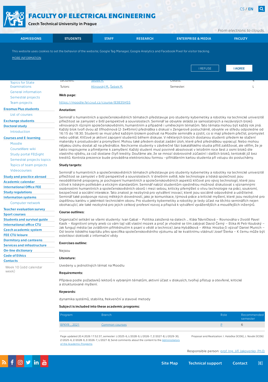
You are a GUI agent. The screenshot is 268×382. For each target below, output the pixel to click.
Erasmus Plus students (21, 109)
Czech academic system (23, 230)
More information (26, 57)
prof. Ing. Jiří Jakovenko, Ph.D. (242, 351)
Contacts (11, 260)
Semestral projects (25, 97)
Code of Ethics (15, 255)
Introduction (20, 131)
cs (242, 8)
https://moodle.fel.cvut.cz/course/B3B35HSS (95, 102)
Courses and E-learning (22, 138)
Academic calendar (19, 182)
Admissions (31, 38)
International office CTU (22, 224)
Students (72, 38)
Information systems (20, 197)
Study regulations (18, 192)
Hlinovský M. (100, 86)
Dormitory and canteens (23, 240)
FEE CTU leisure (16, 235)
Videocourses (21, 170)
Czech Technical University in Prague (62, 23)
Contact (240, 362)
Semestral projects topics (30, 159)
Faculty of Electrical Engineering (92, 15)
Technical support (205, 362)
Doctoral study (15, 126)
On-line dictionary (18, 250)
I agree (239, 68)
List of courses (21, 114)
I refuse (205, 68)
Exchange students (19, 121)
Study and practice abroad (25, 176)
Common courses (114, 324)
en (250, 8)
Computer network (25, 203)
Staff (109, 38)
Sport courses (15, 214)
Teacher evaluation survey (24, 209)
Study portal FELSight (27, 154)
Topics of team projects (28, 165)
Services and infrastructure (25, 245)
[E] (260, 362)
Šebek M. (97, 80)
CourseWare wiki (23, 149)
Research (145, 38)
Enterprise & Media (194, 38)
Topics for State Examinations (22, 84)
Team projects (21, 102)
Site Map (169, 362)
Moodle (16, 143)
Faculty (240, 38)
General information (25, 92)
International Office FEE (22, 187)
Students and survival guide (26, 219)
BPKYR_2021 (69, 324)
